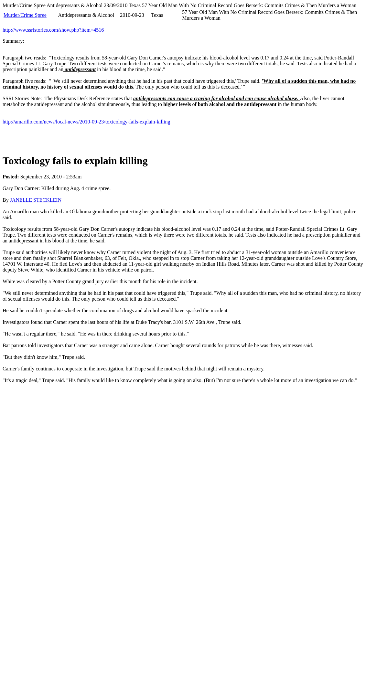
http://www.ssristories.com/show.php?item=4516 (53, 30)
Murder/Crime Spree (25, 15)
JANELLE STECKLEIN (36, 200)
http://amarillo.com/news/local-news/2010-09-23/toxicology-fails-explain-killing (86, 121)
